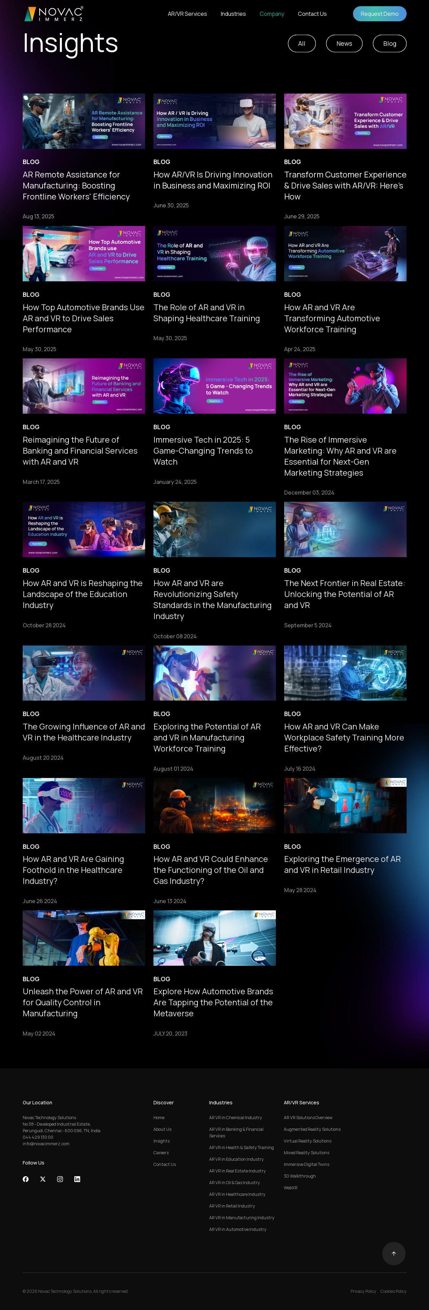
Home (158, 1117)
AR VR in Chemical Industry (235, 1117)
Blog (389, 43)
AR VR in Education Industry (236, 1159)
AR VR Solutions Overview (308, 1117)
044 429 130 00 (38, 1137)
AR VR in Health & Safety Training (241, 1147)
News (344, 43)
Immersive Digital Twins (306, 1164)
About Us (162, 1129)
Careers (161, 1153)
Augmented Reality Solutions (312, 1129)
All (301, 43)
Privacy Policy (363, 1291)
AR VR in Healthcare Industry (237, 1194)
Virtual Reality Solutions (307, 1141)
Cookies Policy (393, 1291)
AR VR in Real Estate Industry (237, 1171)
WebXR (291, 1188)
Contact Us (164, 1164)
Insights (161, 1141)
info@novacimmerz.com (46, 1144)
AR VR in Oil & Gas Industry (234, 1183)
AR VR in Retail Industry (232, 1206)
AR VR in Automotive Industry (238, 1229)
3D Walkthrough (300, 1176)
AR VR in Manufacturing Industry (242, 1218)
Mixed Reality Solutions (306, 1153)
